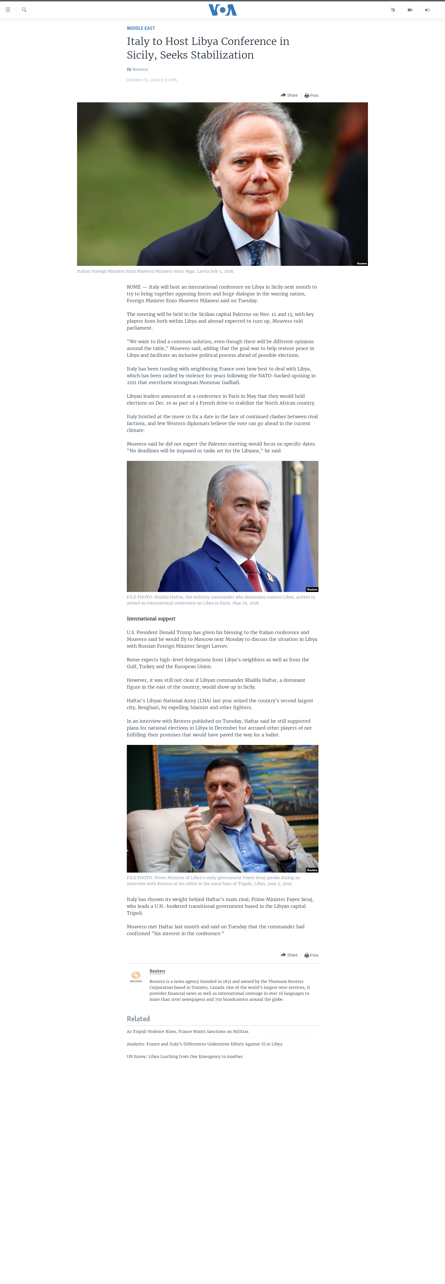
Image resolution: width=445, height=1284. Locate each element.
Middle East (141, 28)
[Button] (289, 95)
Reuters (140, 69)
